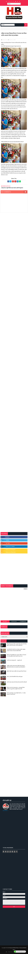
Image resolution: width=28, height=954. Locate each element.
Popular (14, 621)
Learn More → (6, 810)
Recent (5, 621)
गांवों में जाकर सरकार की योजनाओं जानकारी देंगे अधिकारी (17, 682)
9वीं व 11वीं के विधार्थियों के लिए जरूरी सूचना (15, 676)
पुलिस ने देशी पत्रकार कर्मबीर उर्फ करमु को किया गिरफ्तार (16, 671)
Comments (23, 621)
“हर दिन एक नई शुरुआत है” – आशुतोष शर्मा (14, 660)
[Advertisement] (14, 259)
